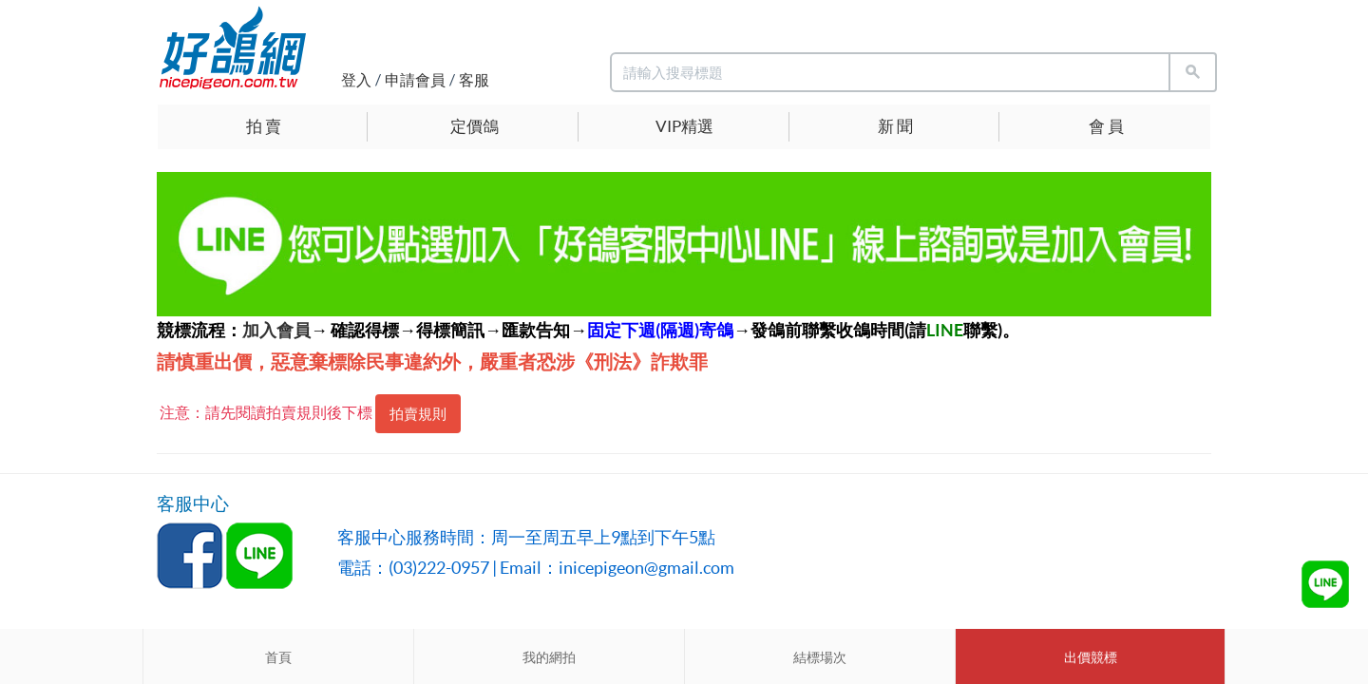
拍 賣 (263, 126)
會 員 (1106, 126)
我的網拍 (549, 657)
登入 (356, 79)
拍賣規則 (418, 414)
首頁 (278, 657)
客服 (474, 79)
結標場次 (819, 657)
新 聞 (895, 126)
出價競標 (1090, 657)
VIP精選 (684, 126)
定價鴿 (474, 126)
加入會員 (276, 330)
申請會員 (415, 79)
